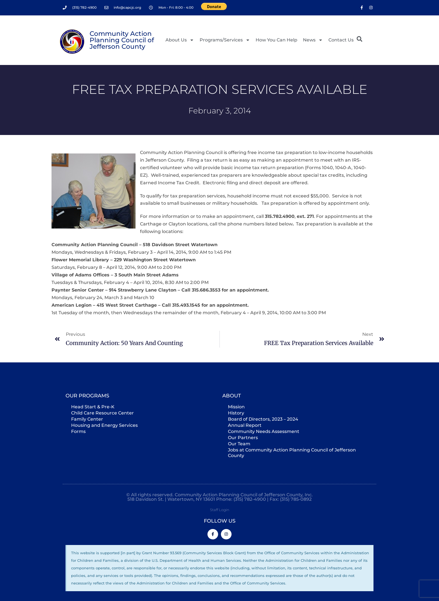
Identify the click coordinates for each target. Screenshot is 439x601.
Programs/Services (225, 40)
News (313, 40)
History (236, 412)
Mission (236, 406)
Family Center (87, 418)
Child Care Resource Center (102, 412)
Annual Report (244, 425)
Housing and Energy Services (104, 425)
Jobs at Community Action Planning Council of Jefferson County (292, 452)
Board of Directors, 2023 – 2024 (263, 418)
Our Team (239, 443)
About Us (179, 40)
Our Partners (243, 437)
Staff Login (219, 509)
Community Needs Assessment (263, 431)
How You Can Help (276, 40)
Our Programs (87, 395)
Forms (78, 431)
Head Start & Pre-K (93, 406)
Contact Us (341, 40)
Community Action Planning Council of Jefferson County (122, 40)
